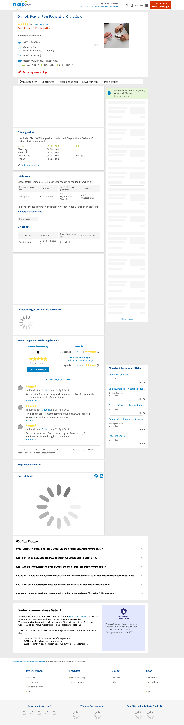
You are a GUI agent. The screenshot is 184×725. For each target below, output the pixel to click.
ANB (149, 691)
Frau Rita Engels (117, 435)
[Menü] (147, 5)
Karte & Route (110, 81)
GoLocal (46, 390)
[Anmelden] (138, 5)
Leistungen (48, 81)
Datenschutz (153, 682)
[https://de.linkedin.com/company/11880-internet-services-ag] (54, 713)
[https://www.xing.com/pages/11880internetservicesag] (47, 713)
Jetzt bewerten (38, 369)
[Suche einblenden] (128, 5)
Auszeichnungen (68, 81)
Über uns (31, 677)
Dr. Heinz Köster (117, 374)
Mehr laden (127, 318)
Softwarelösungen (77, 682)
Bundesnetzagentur (78, 616)
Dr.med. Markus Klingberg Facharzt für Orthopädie (127, 388)
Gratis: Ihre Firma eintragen (160, 5)
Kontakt (116, 677)
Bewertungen (90, 81)
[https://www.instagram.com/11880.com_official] (39, 713)
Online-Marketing (77, 677)
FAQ (114, 682)
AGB (149, 686)
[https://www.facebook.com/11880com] (24, 713)
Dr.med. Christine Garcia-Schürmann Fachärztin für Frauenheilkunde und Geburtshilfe (127, 419)
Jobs (30, 691)
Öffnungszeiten (28, 81)
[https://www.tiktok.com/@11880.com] (32, 713)
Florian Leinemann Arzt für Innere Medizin (127, 405)
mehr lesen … (32, 400)
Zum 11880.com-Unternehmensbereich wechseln (98, 6)
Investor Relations (35, 686)
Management (33, 682)
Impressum (152, 677)
